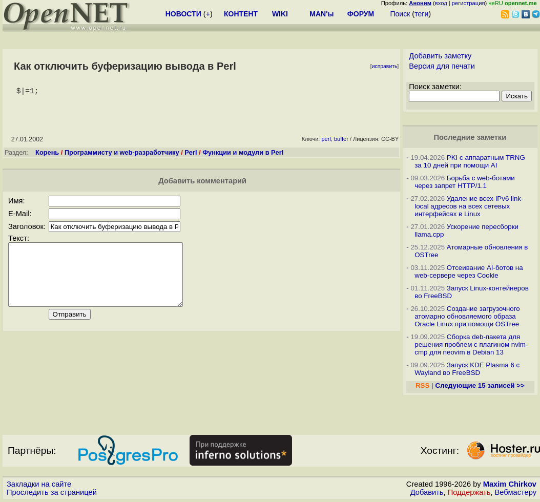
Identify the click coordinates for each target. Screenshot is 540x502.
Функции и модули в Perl (242, 154)
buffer (341, 141)
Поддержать (469, 492)
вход (441, 3)
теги (421, 14)
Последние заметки (470, 137)
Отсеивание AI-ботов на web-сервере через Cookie (468, 271)
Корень (47, 154)
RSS (422, 385)
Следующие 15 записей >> (480, 385)
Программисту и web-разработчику (122, 154)
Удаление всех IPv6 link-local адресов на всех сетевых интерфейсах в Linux (468, 206)
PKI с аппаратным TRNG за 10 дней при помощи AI (469, 161)
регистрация (468, 3)
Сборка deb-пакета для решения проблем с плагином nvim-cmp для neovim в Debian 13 (471, 344)
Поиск (400, 14)
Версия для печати (442, 66)
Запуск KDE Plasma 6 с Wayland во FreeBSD (467, 368)
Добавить (427, 492)
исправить (385, 66)
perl (325, 141)
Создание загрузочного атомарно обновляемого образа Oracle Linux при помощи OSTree (467, 316)
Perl (190, 154)
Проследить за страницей (52, 492)
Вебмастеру (515, 492)
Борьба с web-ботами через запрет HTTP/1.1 (464, 182)
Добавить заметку (440, 56)
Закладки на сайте (39, 484)
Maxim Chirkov (509, 484)
